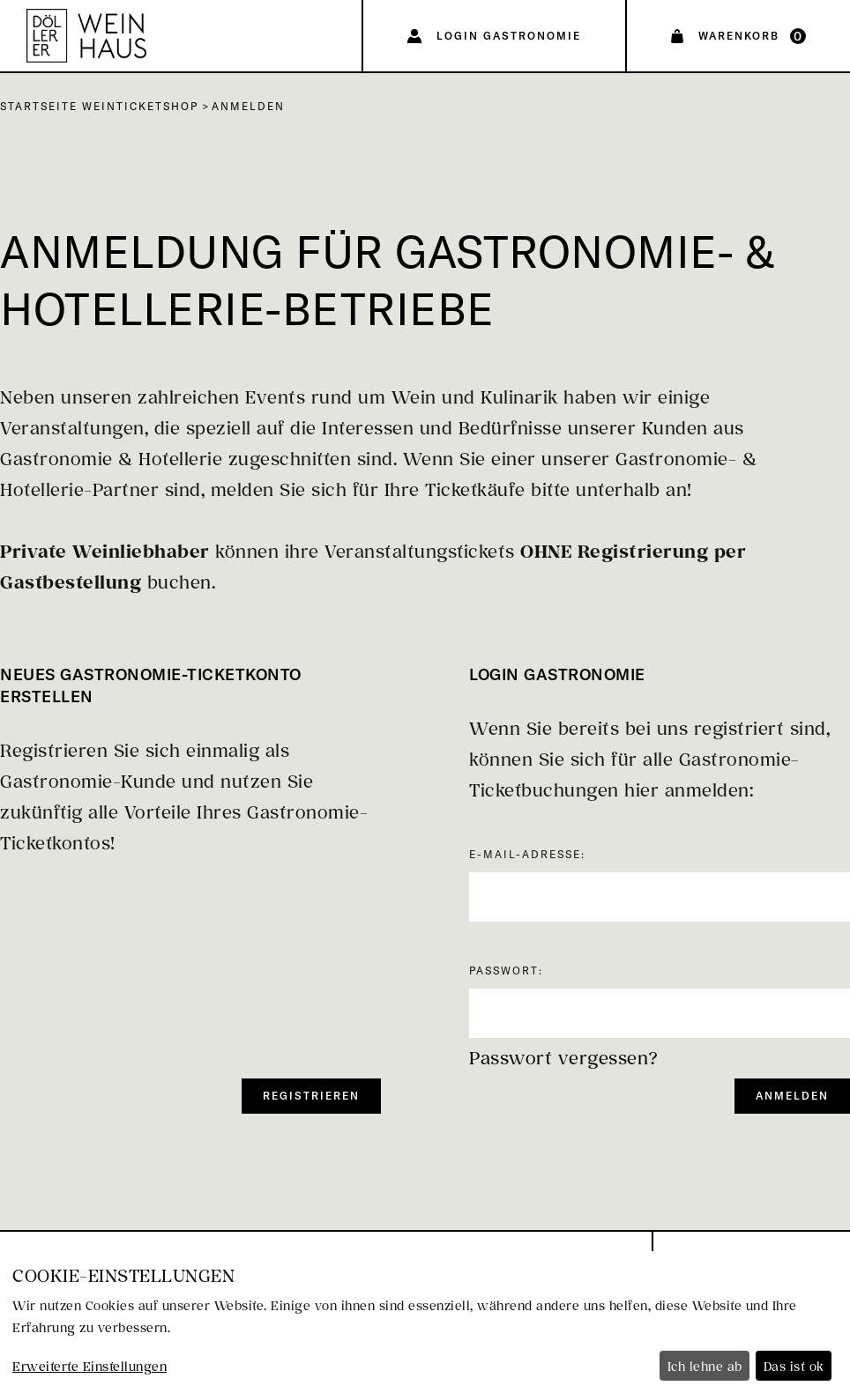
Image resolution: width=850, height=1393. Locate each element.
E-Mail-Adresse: (527, 854)
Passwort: (506, 970)
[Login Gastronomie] (494, 35)
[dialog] (425, 1322)
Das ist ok (794, 1366)
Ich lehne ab (704, 1366)
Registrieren (311, 1095)
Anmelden (248, 106)
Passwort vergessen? (564, 1057)
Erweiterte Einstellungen (89, 1366)
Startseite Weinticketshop (99, 106)
